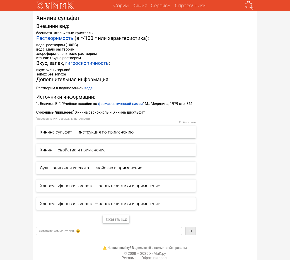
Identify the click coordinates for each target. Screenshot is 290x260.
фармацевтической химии (120, 104)
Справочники (190, 5)
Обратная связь (154, 258)
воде (88, 88)
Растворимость (54, 38)
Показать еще (116, 219)
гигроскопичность (87, 63)
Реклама (129, 258)
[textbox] (109, 231)
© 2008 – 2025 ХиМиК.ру (145, 253)
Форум (121, 5)
